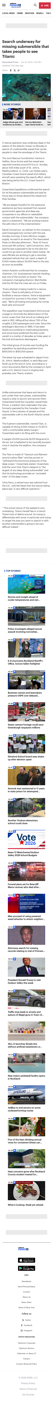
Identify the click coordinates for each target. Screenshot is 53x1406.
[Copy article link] (18, 70)
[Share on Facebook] (11, 70)
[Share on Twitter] (15, 70)
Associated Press (10, 62)
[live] (45, 5)
